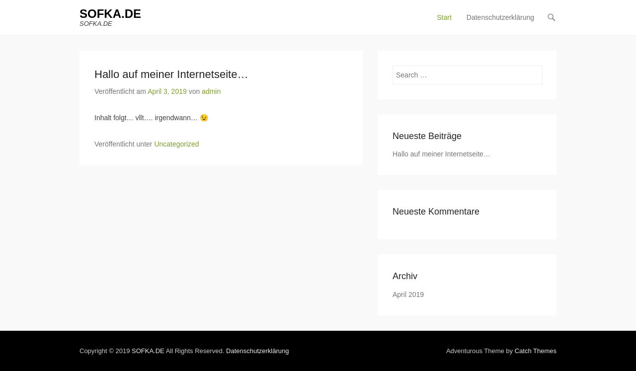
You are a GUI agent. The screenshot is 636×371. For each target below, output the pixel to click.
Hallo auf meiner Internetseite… (171, 74)
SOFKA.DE (110, 13)
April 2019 (408, 294)
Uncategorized (176, 144)
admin (211, 91)
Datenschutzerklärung (500, 17)
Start (444, 17)
